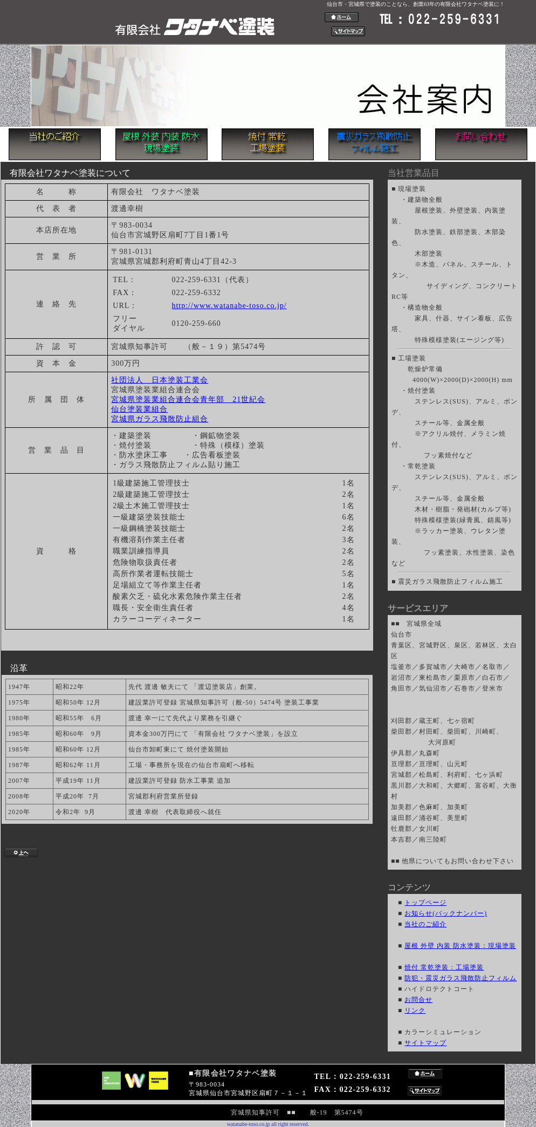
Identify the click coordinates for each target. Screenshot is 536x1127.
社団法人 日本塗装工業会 (159, 380)
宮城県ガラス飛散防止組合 (159, 419)
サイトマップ (425, 1043)
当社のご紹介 (425, 924)
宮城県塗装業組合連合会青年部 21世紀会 (188, 399)
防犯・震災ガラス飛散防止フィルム (460, 978)
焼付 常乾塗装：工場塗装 (444, 967)
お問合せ (418, 999)
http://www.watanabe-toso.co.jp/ (228, 306)
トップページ (425, 902)
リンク (414, 1010)
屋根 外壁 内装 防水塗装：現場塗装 (460, 946)
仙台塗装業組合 (139, 409)
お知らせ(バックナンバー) (445, 913)
